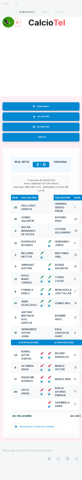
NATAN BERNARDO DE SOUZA (28, 231)
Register (59, 12)
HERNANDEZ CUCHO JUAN (29, 333)
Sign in (45, 12)
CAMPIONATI (41, 106)
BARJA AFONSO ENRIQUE (60, 392)
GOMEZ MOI (62, 303)
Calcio (47, 21)
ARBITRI (42, 137)
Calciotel (47, 450)
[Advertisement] (31, 62)
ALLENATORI (41, 127)
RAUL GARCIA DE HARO (62, 333)
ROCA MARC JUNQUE (26, 279)
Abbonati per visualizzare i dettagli (34, 426)
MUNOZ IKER (63, 379)
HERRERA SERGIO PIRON (61, 207)
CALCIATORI (41, 116)
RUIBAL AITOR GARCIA (26, 355)
